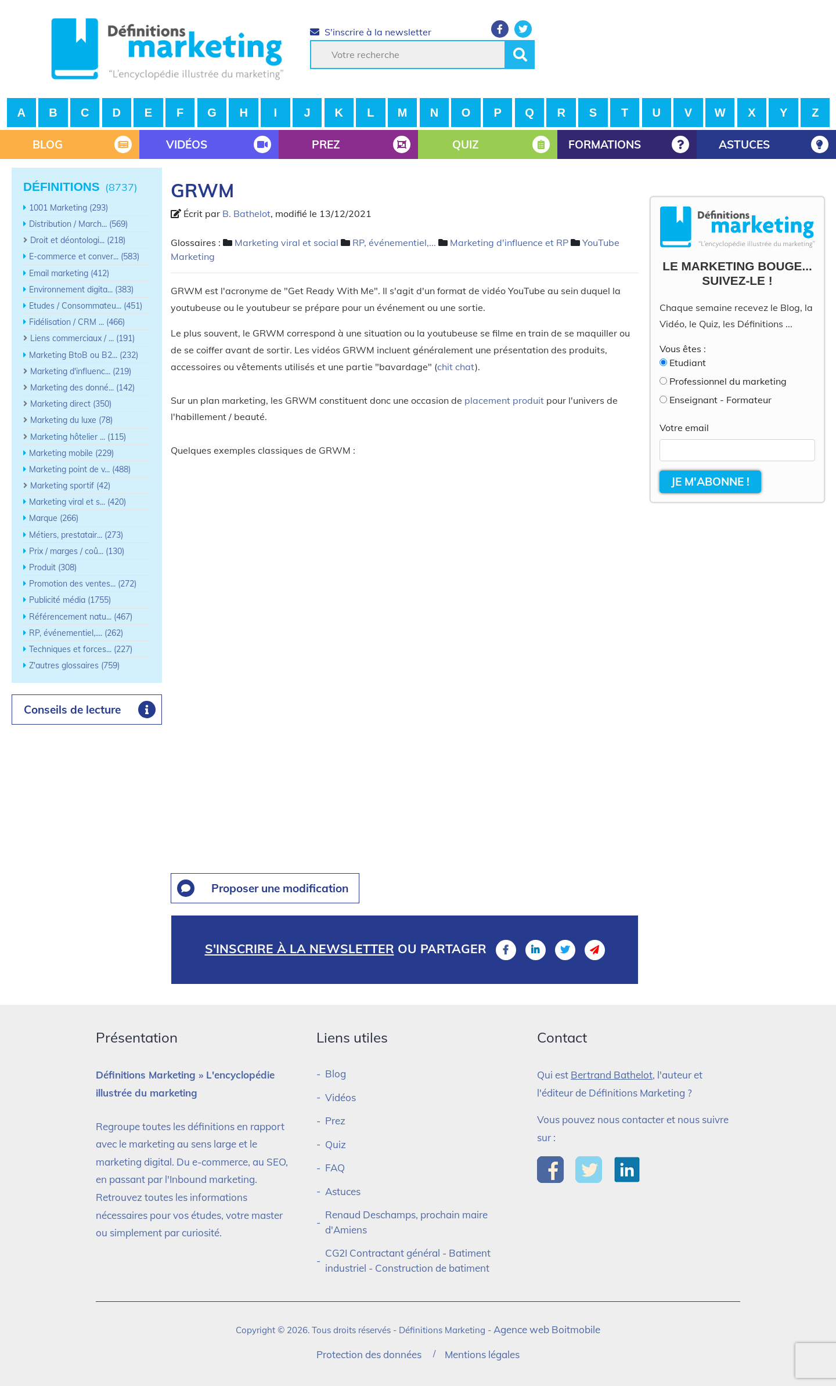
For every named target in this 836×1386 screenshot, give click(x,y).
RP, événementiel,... (394, 242)
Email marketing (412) (69, 273)
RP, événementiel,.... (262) (76, 633)
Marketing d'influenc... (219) (80, 371)
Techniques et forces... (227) (80, 649)
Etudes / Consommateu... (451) (85, 306)
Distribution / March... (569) (78, 224)
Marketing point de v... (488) (80, 469)
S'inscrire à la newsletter (370, 32)
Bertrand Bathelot (612, 1075)
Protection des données (368, 1354)
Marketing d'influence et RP (509, 242)
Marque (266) (53, 518)
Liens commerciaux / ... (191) (82, 338)
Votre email (684, 427)
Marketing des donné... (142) (82, 387)
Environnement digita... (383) (81, 289)
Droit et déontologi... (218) (77, 240)
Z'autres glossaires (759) (74, 665)
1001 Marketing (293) (68, 207)
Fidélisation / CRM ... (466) (77, 322)
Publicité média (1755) (70, 600)
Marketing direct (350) (70, 404)
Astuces (343, 1191)
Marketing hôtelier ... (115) (78, 437)
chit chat (456, 366)
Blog (335, 1073)
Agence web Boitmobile (546, 1329)
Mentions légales (482, 1354)
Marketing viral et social (286, 242)
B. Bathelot (246, 213)
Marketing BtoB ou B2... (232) (83, 355)
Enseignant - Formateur (720, 400)
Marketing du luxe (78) (71, 420)
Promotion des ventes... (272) (82, 583)
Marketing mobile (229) (71, 453)
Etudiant (687, 362)
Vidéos (340, 1097)
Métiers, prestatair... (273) (76, 535)
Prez (335, 1120)
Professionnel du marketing (728, 381)
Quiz (335, 1144)
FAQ (335, 1167)
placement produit (504, 400)
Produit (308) (53, 567)
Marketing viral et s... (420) (77, 502)
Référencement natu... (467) (80, 616)
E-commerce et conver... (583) (84, 256)
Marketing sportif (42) (70, 485)
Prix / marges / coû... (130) (76, 551)
